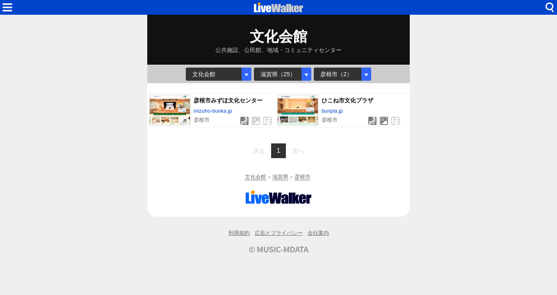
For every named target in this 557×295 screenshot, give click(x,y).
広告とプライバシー (279, 233)
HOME (278, 7)
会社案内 (318, 233)
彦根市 (302, 177)
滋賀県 (280, 177)
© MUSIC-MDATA (278, 249)
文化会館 (255, 177)
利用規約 (239, 233)
